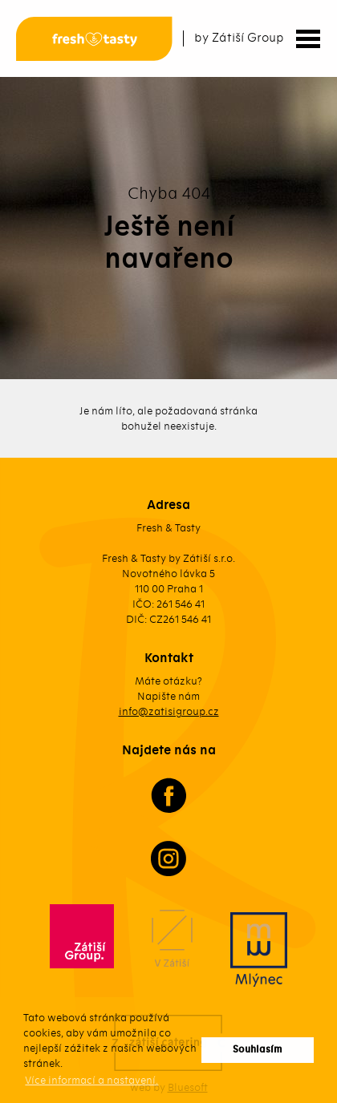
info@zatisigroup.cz (169, 711)
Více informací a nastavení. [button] (91, 1080)
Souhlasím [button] (257, 1050)
